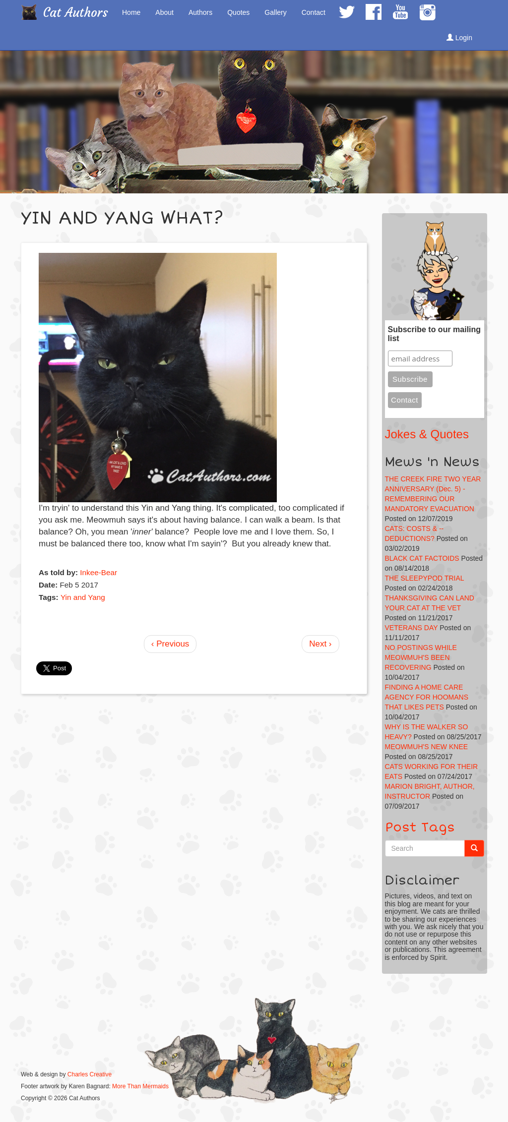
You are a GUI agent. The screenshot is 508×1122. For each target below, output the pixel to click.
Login (459, 38)
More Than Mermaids (140, 1086)
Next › (320, 644)
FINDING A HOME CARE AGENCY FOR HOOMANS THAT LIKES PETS (427, 697)
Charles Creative (89, 1074)
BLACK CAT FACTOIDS (422, 558)
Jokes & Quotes (427, 434)
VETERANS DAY (411, 628)
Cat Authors (75, 12)
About (164, 12)
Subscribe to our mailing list (434, 334)
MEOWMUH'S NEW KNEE (426, 747)
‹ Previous (170, 644)
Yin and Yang (83, 597)
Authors (200, 12)
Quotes (238, 12)
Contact (313, 12)
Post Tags (420, 827)
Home (131, 12)
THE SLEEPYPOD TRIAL (424, 578)
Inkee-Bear (98, 572)
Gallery (275, 12)
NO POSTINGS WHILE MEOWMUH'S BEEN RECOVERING (421, 657)
